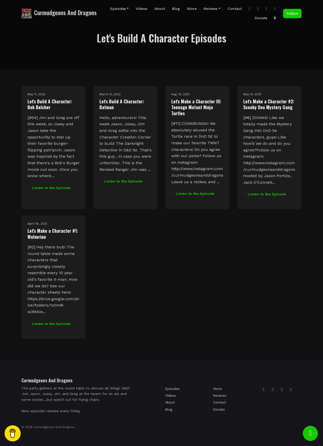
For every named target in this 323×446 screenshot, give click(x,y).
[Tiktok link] (258, 8)
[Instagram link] (249, 8)
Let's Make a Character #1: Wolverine (53, 233)
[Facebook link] (275, 8)
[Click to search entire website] (275, 18)
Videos (141, 9)
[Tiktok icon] (272, 389)
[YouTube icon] (290, 389)
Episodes (118, 9)
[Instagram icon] (263, 389)
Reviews (211, 9)
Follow (292, 13)
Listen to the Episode (49, 188)
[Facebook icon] (281, 389)
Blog (176, 9)
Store (192, 9)
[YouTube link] (266, 8)
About (159, 9)
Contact (235, 9)
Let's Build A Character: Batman (121, 104)
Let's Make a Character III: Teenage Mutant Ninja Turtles (196, 107)
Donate (261, 18)
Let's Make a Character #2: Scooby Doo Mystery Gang (268, 104)
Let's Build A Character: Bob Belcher (50, 104)
